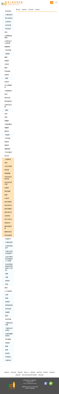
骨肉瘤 (7, 170)
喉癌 (6, 68)
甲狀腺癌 (7, 71)
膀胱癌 (7, 145)
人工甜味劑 (8, 291)
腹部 (6, 110)
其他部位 (8, 159)
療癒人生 (26, 372)
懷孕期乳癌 (8, 101)
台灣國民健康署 (8, 36)
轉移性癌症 (8, 232)
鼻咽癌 (7, 60)
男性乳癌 (7, 98)
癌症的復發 (8, 235)
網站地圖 (40, 375)
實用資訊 (45, 372)
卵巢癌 (7, 142)
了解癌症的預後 (9, 324)
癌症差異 (8, 25)
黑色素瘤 (7, 191)
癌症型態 (8, 50)
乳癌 (6, 94)
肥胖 (6, 298)
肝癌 (6, 114)
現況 (6, 32)
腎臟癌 (7, 121)
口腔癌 (7, 64)
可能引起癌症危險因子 (9, 252)
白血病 (7, 198)
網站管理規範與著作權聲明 (29, 375)
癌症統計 (8, 28)
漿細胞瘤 (7, 173)
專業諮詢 (32, 372)
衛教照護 (20, 372)
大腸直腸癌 (8, 124)
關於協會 (52, 372)
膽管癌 (7, 131)
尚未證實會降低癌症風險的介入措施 (9, 267)
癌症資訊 (8, 11)
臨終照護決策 (8, 227)
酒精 (6, 273)
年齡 (6, 277)
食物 (6, 288)
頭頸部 (7, 54)
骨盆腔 (7, 135)
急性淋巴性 (8, 205)
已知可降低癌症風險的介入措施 (9, 259)
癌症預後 (8, 319)
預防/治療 (13, 372)
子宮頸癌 (7, 138)
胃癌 (6, 117)
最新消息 (39, 372)
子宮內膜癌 (8, 152)
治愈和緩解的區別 (9, 334)
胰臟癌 (7, 127)
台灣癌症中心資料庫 (8, 42)
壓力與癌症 (9, 18)
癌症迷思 (8, 309)
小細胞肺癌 (8, 91)
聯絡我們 (18, 375)
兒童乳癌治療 (8, 106)
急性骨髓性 (8, 202)
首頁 (18, 9)
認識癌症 (6, 372)
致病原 (7, 280)
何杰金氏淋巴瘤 (8, 183)
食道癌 (7, 82)
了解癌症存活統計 (9, 329)
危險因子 (8, 239)
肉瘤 (6, 195)
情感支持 (7, 223)
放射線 (7, 301)
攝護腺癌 (7, 149)
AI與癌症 (8, 21)
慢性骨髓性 (8, 209)
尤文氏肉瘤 (8, 166)
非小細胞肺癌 (8, 86)
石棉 (6, 294)
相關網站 (7, 46)
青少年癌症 (8, 219)
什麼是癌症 (9, 14)
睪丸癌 (7, 156)
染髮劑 (7, 312)
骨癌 (6, 163)
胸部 (6, 78)
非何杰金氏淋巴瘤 (8, 178)
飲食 (6, 284)
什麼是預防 (9, 242)
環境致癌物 (9, 305)
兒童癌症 (7, 216)
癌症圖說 (8, 339)
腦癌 (6, 57)
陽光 (6, 315)
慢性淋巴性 (8, 212)
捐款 (51, 2)
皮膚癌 (7, 188)
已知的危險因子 (9, 247)
